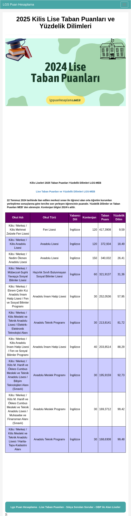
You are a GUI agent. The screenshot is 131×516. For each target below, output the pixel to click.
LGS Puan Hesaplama (18, 4)
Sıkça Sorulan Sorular (79, 507)
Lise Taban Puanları (51, 507)
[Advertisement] (65, 477)
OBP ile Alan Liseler (108, 507)
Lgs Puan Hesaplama (23, 507)
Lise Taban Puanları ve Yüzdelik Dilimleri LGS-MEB (65, 191)
